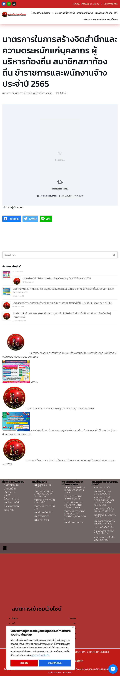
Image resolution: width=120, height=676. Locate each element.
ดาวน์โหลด (112, 19)
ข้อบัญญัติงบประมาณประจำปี (105, 516)
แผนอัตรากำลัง (41, 520)
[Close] (73, 627)
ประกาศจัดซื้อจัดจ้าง (65, 13)
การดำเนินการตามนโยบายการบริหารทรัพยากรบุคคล (73, 504)
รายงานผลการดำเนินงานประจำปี (44, 501)
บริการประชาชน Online (94, 19)
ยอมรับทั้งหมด (55, 663)
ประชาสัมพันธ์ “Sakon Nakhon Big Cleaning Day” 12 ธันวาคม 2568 (57, 278)
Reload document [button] (47, 195)
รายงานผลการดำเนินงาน (44, 507)
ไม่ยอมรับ (24, 663)
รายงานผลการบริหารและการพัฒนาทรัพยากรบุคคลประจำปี (75, 514)
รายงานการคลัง (102, 487)
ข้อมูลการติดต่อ (111, 4)
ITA (116, 13)
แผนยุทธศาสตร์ (41, 516)
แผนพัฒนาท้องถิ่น (103, 13)
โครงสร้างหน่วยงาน (42, 13)
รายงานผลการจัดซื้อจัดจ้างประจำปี (104, 538)
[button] (5, 548)
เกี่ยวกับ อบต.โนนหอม (91, 4)
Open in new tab (72, 195)
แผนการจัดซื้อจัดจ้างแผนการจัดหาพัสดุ (104, 522)
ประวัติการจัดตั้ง (12, 506)
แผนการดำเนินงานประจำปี (43, 486)
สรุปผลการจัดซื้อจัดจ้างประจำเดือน (104, 532)
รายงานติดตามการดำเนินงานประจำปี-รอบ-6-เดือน (43, 493)
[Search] (56, 254)
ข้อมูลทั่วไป (9, 510)
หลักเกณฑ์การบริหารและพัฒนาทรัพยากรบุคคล (74, 489)
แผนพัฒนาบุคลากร (73, 522)
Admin (63, 93)
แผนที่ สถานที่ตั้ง (12, 502)
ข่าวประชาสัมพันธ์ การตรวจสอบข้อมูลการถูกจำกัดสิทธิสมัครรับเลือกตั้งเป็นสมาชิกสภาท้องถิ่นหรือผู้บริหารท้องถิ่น (61, 315)
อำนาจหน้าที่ (10, 488)
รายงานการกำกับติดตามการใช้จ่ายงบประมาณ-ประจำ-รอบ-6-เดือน (104, 501)
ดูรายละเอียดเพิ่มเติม (40, 655)
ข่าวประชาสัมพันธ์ (85, 13)
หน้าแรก (76, 4)
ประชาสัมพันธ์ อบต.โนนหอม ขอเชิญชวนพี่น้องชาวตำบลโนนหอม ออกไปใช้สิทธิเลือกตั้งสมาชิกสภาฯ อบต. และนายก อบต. (63, 290)
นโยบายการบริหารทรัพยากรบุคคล (73, 497)
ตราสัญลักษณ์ (11, 485)
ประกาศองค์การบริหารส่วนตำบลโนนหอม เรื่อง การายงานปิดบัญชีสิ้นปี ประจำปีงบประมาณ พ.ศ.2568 (62, 303)
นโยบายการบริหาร (9, 493)
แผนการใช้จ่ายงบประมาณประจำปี (102, 492)
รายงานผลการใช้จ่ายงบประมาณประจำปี (104, 510)
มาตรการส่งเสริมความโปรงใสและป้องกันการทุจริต (27, 93)
